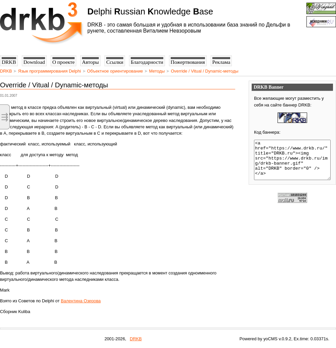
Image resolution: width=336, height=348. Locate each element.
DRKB (6, 71)
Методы (157, 71)
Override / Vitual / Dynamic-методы (204, 71)
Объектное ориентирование (115, 71)
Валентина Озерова (81, 300)
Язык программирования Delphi (49, 71)
